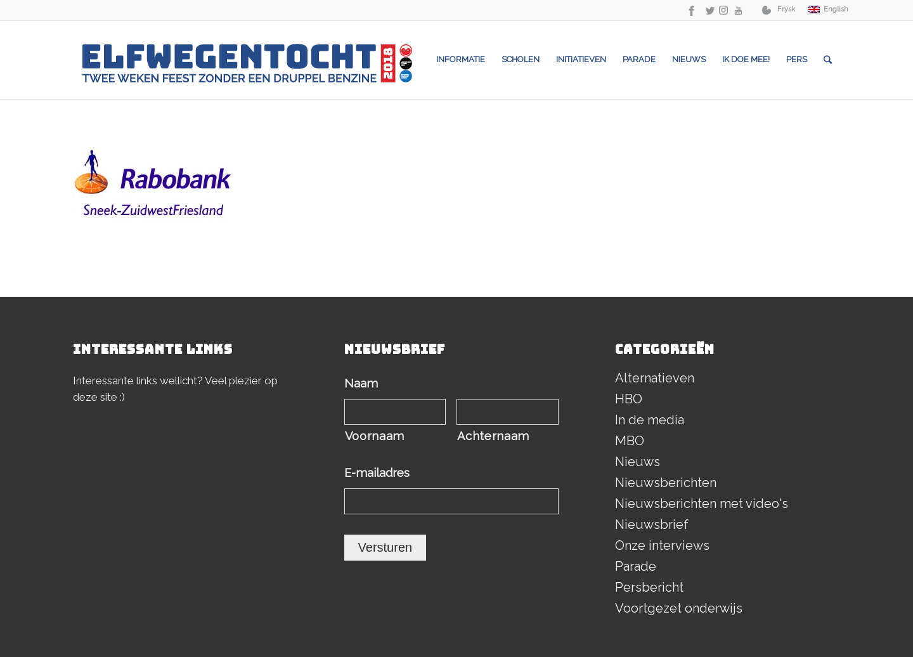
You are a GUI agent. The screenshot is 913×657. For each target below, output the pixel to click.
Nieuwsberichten (665, 482)
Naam (364, 383)
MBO (629, 440)
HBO (628, 399)
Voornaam (375, 436)
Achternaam (493, 436)
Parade (635, 566)
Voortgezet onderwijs (678, 608)
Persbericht (649, 587)
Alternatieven (654, 378)
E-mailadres (380, 472)
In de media (649, 419)
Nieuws (637, 461)
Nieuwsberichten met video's (701, 503)
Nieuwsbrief (652, 524)
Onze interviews (662, 545)
